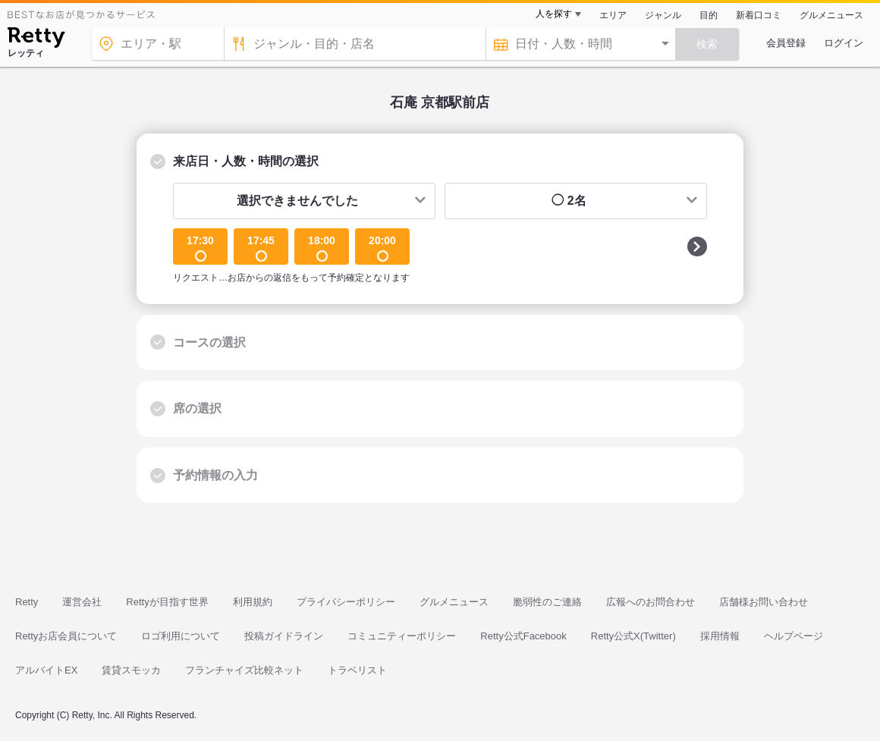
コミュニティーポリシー (401, 636)
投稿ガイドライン (283, 636)
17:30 (200, 248)
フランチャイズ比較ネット (244, 670)
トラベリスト (357, 670)
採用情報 (720, 636)
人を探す (554, 13)
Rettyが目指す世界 (167, 602)
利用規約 (252, 602)
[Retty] (36, 39)
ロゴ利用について (180, 636)
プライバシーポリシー (346, 602)
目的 (708, 15)
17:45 (261, 248)
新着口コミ (758, 15)
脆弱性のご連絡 (547, 602)
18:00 (321, 248)
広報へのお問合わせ (650, 602)
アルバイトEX (46, 670)
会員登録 (786, 43)
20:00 (382, 248)
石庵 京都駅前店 (439, 102)
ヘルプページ (793, 636)
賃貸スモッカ (131, 670)
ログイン (843, 43)
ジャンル (663, 15)
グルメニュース (831, 15)
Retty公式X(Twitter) (633, 636)
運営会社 (82, 602)
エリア (613, 15)
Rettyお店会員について (66, 636)
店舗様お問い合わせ (763, 602)
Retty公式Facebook (523, 636)
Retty (26, 602)
